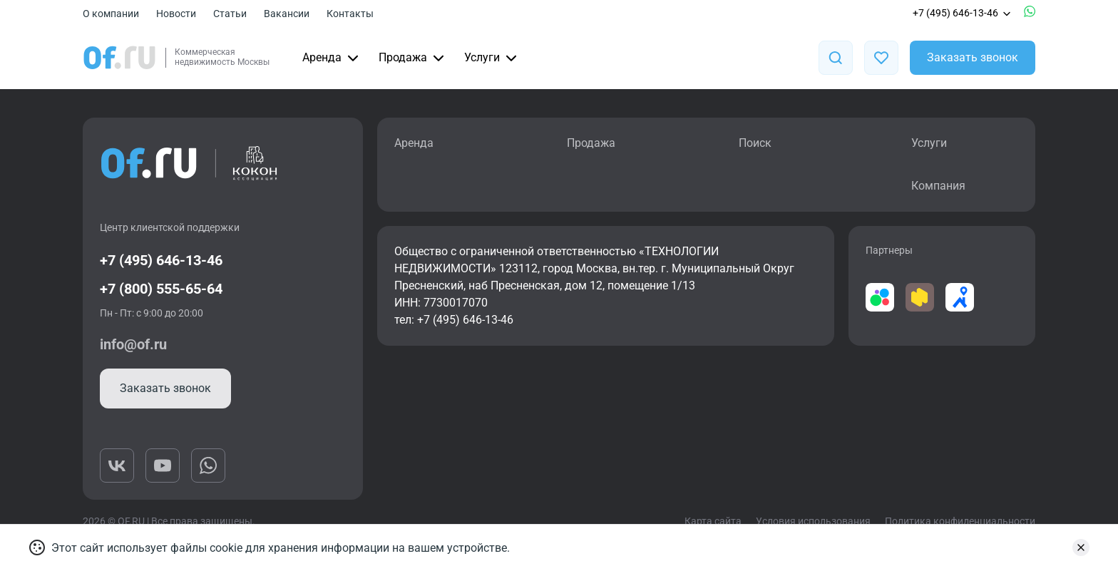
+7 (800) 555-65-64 (161, 288)
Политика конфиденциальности (960, 521)
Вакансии (286, 13)
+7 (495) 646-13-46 (962, 13)
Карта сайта (713, 521)
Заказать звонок (972, 57)
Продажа (413, 57)
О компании (111, 13)
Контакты (350, 13)
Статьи (230, 13)
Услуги (492, 57)
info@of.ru (133, 344)
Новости (176, 13)
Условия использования (813, 521)
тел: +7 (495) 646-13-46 (453, 319)
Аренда (331, 57)
